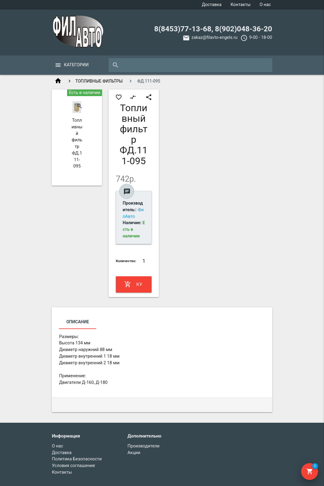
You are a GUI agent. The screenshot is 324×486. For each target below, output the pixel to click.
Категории (76, 64)
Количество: (126, 261)
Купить (133, 284)
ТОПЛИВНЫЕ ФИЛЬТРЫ (98, 81)
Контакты (240, 4)
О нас (265, 4)
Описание (77, 321)
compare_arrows (132, 97)
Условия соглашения (73, 465)
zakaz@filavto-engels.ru (214, 37)
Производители (144, 446)
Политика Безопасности (77, 459)
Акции (134, 452)
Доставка (212, 4)
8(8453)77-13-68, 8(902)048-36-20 (213, 28)
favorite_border (118, 97)
